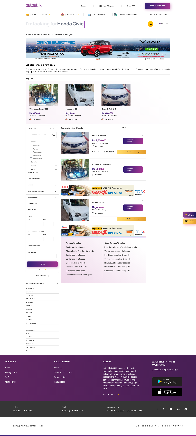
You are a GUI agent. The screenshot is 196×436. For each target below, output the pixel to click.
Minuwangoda (31, 323)
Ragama (29, 309)
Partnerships (59, 382)
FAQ (7, 377)
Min (29, 219)
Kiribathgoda (31, 299)
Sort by (132, 128)
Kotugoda (69, 34)
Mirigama (29, 337)
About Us (58, 368)
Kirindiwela (30, 347)
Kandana (29, 326)
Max (44, 219)
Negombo (29, 302)
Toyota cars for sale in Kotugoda (117, 251)
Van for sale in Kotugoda (75, 259)
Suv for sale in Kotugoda (75, 255)
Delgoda (29, 333)
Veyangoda (30, 344)
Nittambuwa (30, 288)
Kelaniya (29, 319)
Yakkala (29, 306)
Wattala (29, 313)
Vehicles (46, 34)
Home (28, 34)
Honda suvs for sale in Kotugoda (117, 263)
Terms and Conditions (63, 372)
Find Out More (131, 141)
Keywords (32, 252)
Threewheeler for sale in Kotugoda (80, 251)
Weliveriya (30, 340)
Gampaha (58, 34)
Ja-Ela (28, 316)
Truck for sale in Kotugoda (76, 267)
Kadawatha (30, 295)
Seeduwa (29, 351)
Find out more (109, 394)
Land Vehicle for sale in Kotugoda (79, 274)
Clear (53, 128)
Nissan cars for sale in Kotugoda (117, 270)
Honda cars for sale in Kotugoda (117, 267)
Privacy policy (11, 372)
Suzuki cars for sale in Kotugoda (116, 255)
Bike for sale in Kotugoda (75, 263)
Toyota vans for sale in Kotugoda (117, 259)
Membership (10, 382)
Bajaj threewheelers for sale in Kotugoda (120, 247)
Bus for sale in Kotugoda (75, 270)
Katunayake (30, 330)
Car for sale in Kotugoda (75, 247)
